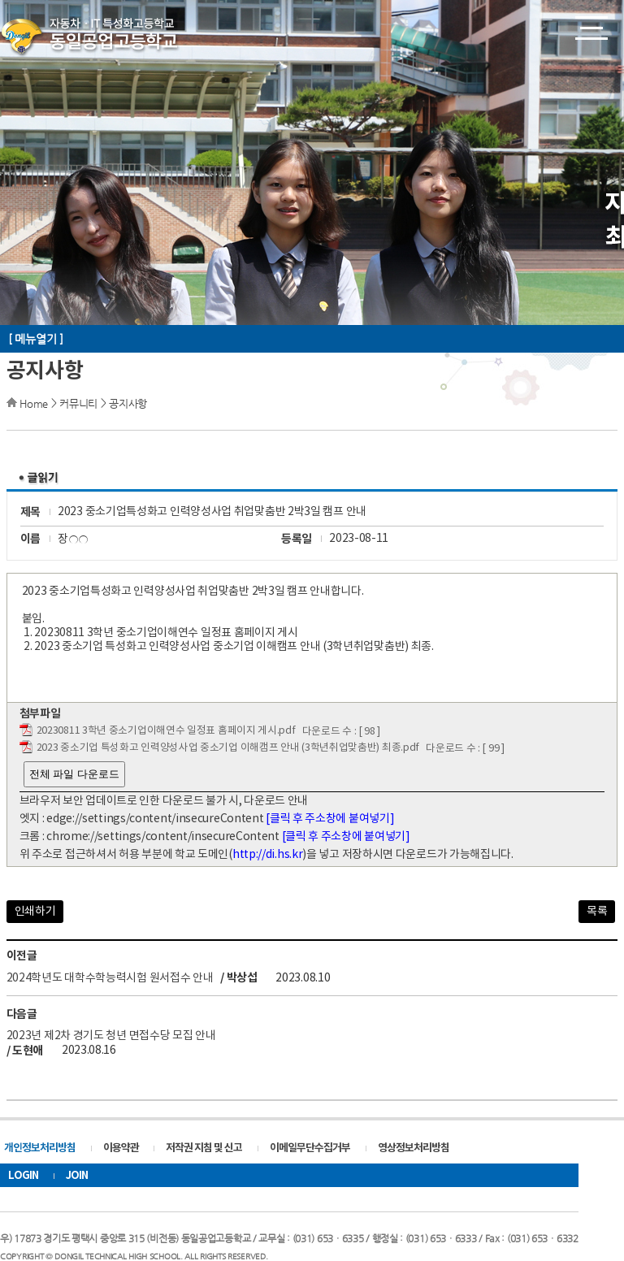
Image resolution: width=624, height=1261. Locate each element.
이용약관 (121, 1148)
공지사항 (128, 403)
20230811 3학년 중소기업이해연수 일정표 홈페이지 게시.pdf (166, 731)
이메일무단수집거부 (310, 1148)
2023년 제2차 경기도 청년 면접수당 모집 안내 (111, 1035)
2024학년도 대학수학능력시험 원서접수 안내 (110, 977)
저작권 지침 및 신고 (204, 1148)
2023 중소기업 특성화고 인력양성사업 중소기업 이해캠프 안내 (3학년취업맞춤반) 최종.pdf (228, 748)
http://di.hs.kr (267, 854)
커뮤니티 (78, 403)
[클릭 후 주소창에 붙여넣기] (330, 819)
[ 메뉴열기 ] (35, 338)
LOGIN (23, 1175)
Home (34, 403)
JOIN (77, 1175)
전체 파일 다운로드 (74, 774)
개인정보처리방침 (40, 1148)
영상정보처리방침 (413, 1148)
